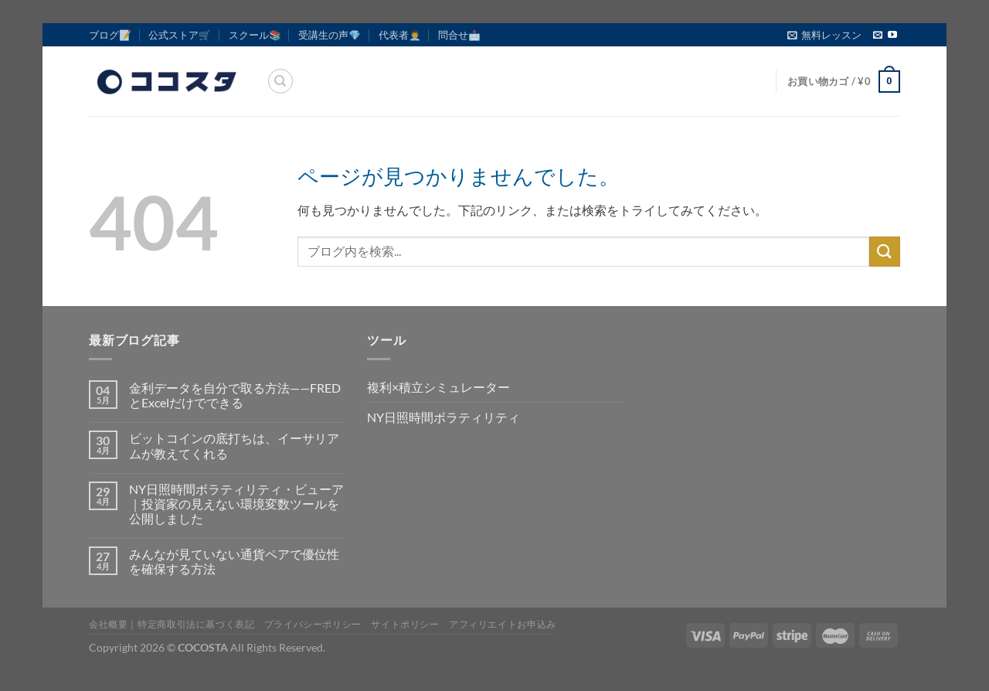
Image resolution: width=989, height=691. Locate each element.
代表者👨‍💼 (400, 35)
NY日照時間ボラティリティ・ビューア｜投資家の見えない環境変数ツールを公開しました (236, 504)
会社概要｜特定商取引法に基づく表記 (171, 624)
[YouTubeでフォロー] (892, 35)
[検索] (280, 81)
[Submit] (884, 252)
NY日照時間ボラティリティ (443, 417)
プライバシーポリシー (313, 624)
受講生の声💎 (329, 35)
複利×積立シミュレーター (438, 387)
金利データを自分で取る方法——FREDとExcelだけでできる (235, 395)
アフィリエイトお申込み (502, 624)
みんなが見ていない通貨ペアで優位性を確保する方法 (234, 561)
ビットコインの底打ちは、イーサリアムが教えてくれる (234, 445)
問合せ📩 (459, 35)
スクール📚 (255, 35)
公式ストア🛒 (179, 35)
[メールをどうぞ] (877, 35)
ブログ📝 (110, 35)
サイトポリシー (405, 624)
